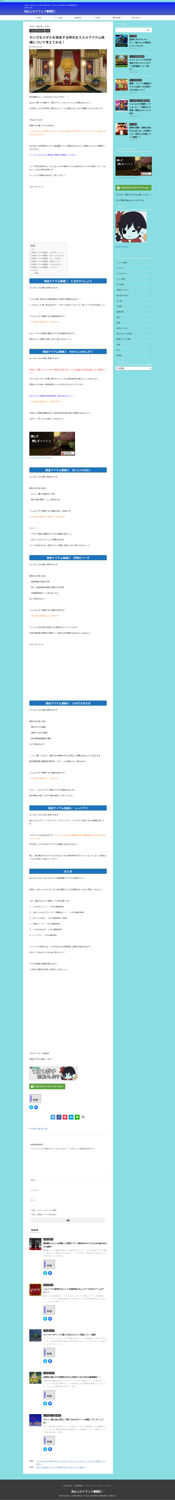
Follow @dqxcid (121, 246)
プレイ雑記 (58, 18)
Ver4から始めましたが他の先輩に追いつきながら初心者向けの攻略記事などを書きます (87, 1496)
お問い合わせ (136, 18)
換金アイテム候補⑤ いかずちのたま (46, 264)
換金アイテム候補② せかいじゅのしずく (48, 255)
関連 (36, 273)
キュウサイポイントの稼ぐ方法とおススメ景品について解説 (69, 1335)
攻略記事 (78, 18)
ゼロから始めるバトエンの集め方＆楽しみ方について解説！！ (61, 1467)
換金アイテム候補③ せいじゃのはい (46, 258)
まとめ (35, 270)
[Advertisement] (68, 214)
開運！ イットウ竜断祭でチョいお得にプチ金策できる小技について (140, 86)
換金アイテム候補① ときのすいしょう (47, 252)
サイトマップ (89, 1486)
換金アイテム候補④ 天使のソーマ (46, 261)
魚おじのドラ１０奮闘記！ (40, 11)
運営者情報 (117, 18)
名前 (33, 1180)
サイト (33, 1200)
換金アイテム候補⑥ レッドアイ (45, 267)
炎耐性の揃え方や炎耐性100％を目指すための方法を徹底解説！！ (72, 1377)
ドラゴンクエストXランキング (40, 457)
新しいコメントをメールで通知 (44, 1210)
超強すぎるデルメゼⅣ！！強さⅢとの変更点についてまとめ (140, 42)
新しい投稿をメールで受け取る (44, 1214)
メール (34, 1190)
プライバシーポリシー (104, 1486)
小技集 (97, 18)
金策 (46, 1128)
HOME (38, 18)
